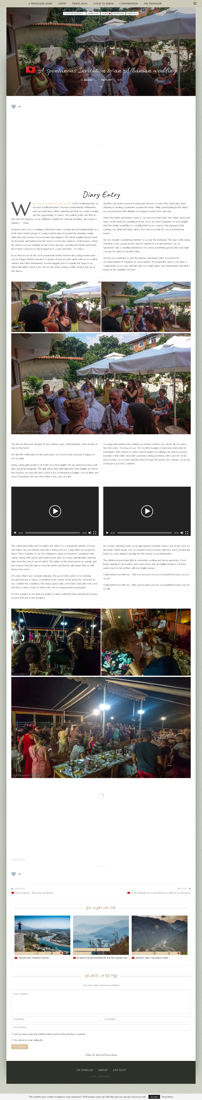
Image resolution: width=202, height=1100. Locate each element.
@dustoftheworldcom (106, 1054)
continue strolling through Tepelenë (53, 203)
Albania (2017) (93, 14)
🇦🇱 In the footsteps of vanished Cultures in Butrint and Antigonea (159, 892)
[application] (55, 511)
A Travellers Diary (41, 3)
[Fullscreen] (94, 532)
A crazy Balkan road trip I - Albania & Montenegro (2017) (75, 14)
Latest (62, 3)
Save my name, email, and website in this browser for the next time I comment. (49, 1034)
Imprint (103, 1070)
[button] (55, 511)
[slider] (52, 533)
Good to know (104, 3)
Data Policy (119, 1070)
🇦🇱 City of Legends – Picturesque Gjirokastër (32, 892)
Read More (167, 1097)
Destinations (118, 14)
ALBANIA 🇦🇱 (106, 14)
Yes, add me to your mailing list (27, 1040)
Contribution (128, 3)
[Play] (15, 532)
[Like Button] (13, 106)
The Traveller (153, 3)
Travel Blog (80, 3)
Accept (154, 1096)
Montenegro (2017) (82, 953)
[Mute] (89, 532)
